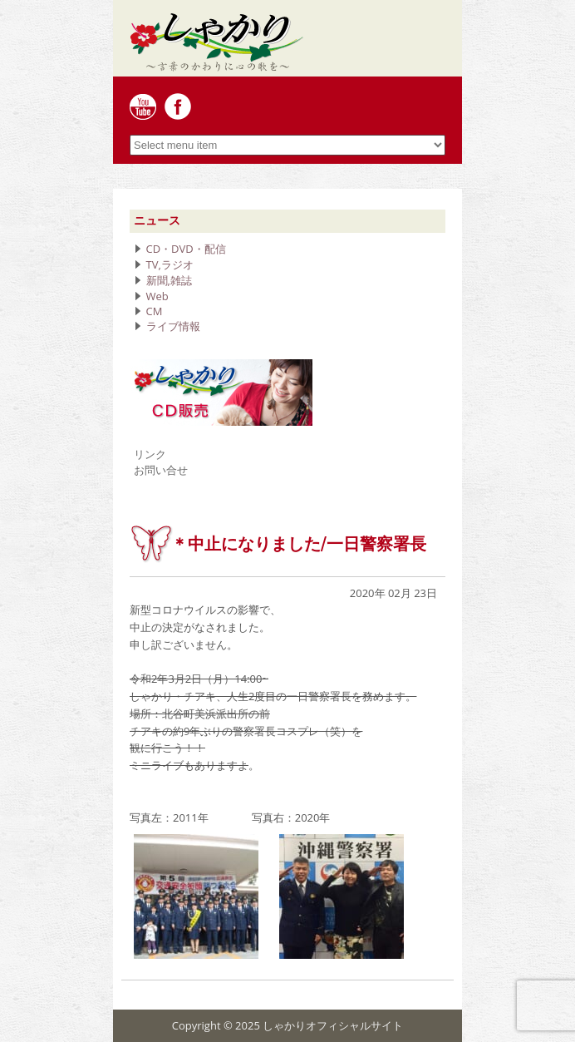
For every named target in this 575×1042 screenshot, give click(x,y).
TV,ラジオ (170, 264)
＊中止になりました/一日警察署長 (298, 544)
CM (154, 311)
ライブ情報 (173, 326)
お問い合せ (161, 469)
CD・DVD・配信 (186, 248)
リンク (150, 454)
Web (157, 296)
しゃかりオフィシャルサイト (333, 1025)
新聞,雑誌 (169, 280)
